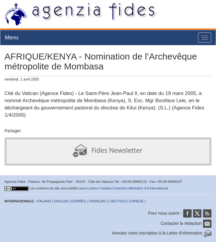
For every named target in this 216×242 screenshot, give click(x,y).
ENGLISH (61, 201)
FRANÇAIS (97, 201)
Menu (11, 38)
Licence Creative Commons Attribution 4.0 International (127, 188)
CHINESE (136, 201)
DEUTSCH (118, 201)
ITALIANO (44, 201)
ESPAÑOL (79, 201)
